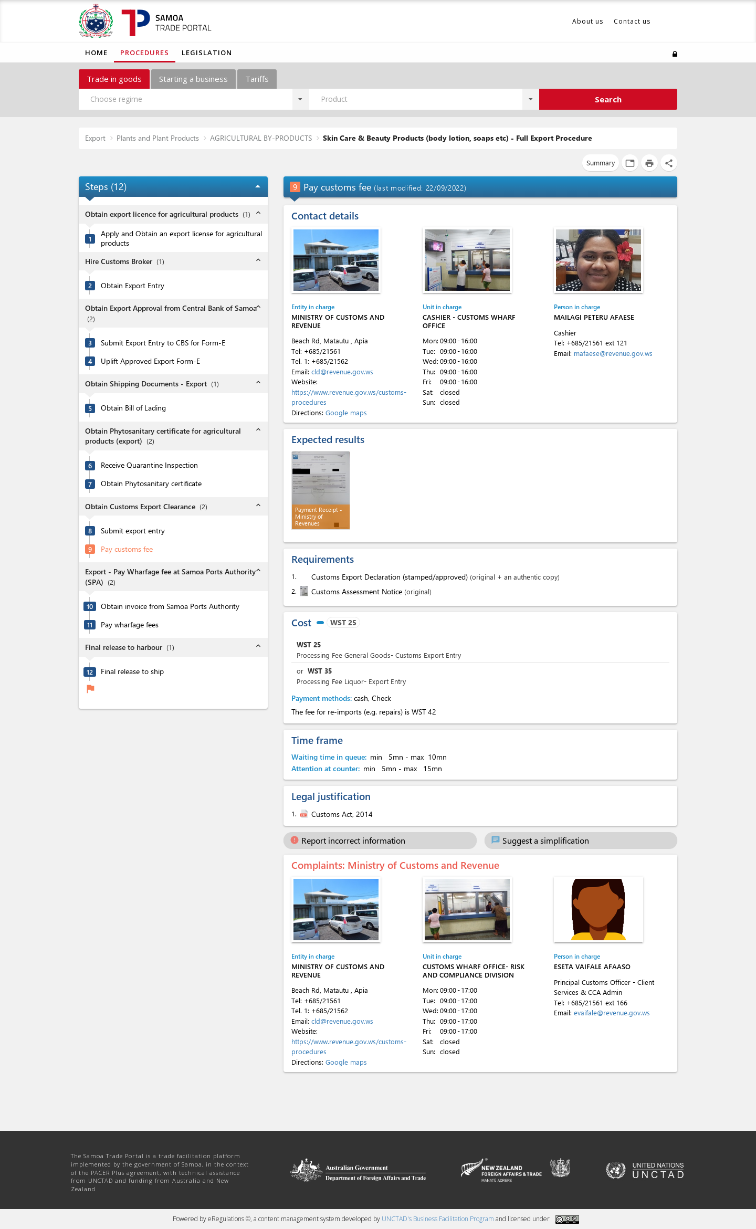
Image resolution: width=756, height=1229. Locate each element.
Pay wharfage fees (130, 624)
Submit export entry (133, 530)
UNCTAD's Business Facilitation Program (438, 1218)
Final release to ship (132, 671)
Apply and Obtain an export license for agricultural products (181, 238)
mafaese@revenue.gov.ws (613, 353)
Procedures (144, 52)
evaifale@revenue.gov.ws (612, 1012)
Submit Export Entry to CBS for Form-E (163, 343)
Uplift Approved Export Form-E (150, 361)
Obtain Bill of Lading (133, 408)
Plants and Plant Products (158, 138)
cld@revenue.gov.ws (342, 371)
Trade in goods (114, 78)
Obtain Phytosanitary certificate (151, 483)
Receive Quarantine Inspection (149, 465)
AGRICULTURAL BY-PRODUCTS (261, 138)
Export (95, 138)
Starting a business (193, 78)
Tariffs (257, 78)
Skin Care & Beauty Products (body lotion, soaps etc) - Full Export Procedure (457, 138)
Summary (600, 162)
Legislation (207, 52)
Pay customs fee (127, 549)
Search (608, 99)
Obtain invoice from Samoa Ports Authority (170, 606)
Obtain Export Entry (132, 285)
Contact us (632, 21)
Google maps (346, 412)
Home (96, 52)
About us (587, 21)
